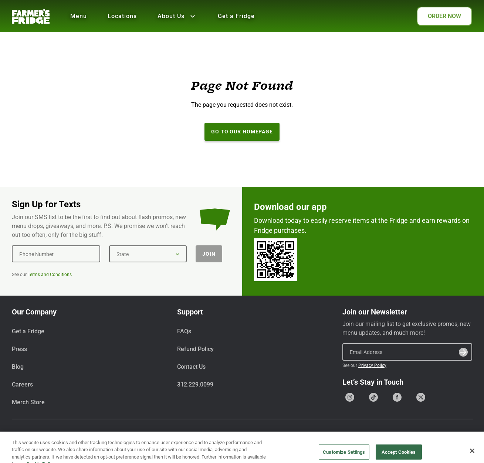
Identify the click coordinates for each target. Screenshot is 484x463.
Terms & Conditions (403, 438)
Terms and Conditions (50, 274)
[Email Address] (407, 351)
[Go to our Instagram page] (349, 397)
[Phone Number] (56, 253)
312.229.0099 (195, 384)
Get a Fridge (236, 16)
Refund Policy (195, 349)
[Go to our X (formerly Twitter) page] (420, 397)
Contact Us (191, 366)
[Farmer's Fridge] (31, 16)
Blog (18, 366)
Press (19, 349)
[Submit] (463, 352)
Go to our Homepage (242, 132)
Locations (122, 16)
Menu (78, 16)
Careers (22, 384)
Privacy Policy (372, 365)
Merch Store (28, 402)
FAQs (184, 331)
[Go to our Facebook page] (397, 397)
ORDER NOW (444, 16)
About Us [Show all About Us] (177, 16)
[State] (148, 253)
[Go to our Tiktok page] (373, 397)
